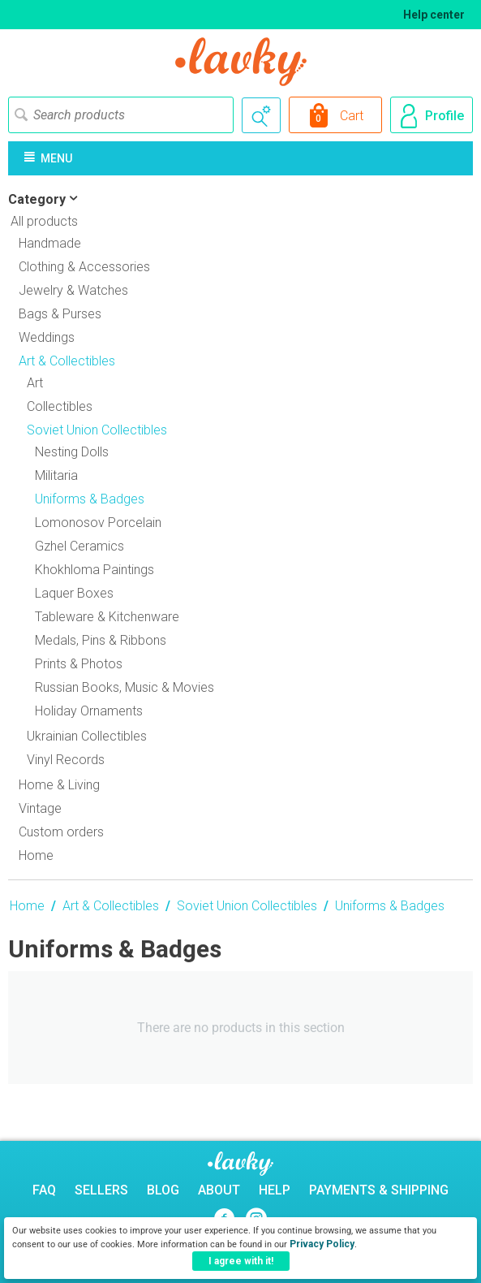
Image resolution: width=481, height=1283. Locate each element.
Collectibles (59, 406)
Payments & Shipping (379, 1190)
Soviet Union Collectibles (247, 906)
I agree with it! (240, 1261)
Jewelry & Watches (73, 290)
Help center (434, 14)
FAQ (44, 1190)
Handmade (50, 243)
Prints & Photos (78, 664)
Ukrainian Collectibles (87, 736)
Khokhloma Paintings (94, 569)
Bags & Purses (60, 314)
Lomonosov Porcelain (98, 522)
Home (36, 855)
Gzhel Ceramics (79, 546)
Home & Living (59, 785)
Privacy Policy (322, 1244)
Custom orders (61, 832)
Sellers (101, 1190)
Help (274, 1190)
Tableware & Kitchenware (107, 616)
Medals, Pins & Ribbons (100, 640)
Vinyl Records (66, 759)
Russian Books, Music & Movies (124, 687)
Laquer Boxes (74, 593)
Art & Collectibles (110, 906)
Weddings (47, 337)
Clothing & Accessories (84, 266)
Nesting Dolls (72, 452)
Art (35, 383)
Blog (163, 1190)
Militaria (56, 475)
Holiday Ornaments (89, 711)
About (219, 1190)
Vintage (40, 808)
